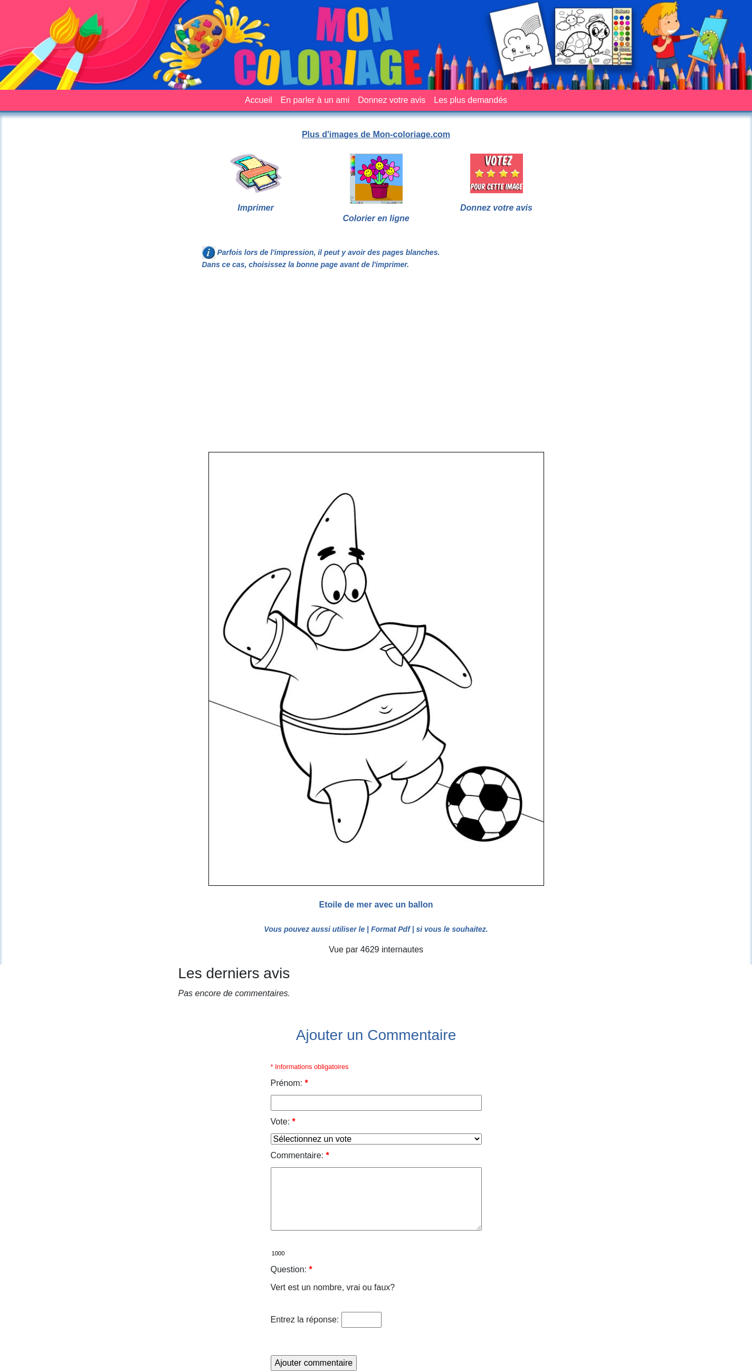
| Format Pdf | (390, 929)
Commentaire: (300, 1155)
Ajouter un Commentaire (376, 1035)
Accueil (258, 100)
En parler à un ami (315, 100)
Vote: (283, 1121)
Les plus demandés (470, 100)
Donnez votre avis (391, 100)
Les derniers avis (234, 973)
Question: (291, 1269)
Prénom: (289, 1083)
